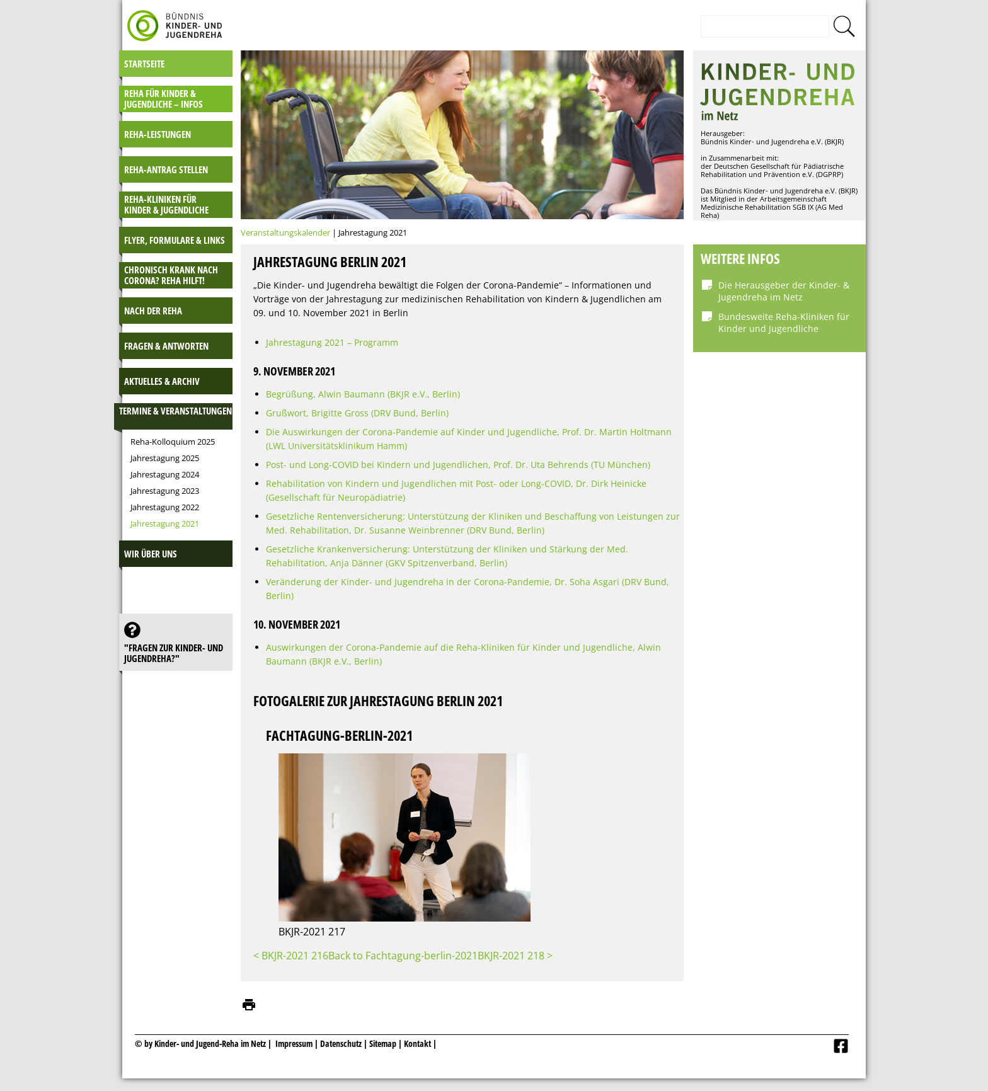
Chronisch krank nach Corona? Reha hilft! (171, 275)
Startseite (144, 63)
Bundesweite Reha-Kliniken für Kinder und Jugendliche (783, 322)
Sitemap (382, 1043)
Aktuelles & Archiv (162, 381)
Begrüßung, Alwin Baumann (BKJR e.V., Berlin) (363, 394)
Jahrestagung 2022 (164, 507)
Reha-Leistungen (157, 134)
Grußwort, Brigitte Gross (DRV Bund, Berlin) (357, 413)
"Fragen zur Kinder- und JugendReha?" (173, 652)
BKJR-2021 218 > (515, 955)
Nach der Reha (153, 310)
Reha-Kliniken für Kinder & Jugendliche (166, 204)
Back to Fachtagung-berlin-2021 (403, 955)
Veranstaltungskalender (285, 232)
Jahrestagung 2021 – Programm (332, 342)
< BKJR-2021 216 (290, 955)
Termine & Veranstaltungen (175, 410)
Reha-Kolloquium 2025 (172, 441)
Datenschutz (342, 1043)
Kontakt (417, 1043)
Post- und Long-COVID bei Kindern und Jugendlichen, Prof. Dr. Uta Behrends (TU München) (458, 465)
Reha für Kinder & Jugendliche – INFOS (163, 98)
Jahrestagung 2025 (164, 458)
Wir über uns (150, 553)
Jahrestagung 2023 (164, 490)
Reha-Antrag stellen (166, 169)
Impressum (294, 1043)
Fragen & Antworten (166, 346)
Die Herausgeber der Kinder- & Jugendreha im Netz (783, 291)
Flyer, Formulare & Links (174, 240)
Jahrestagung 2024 (164, 474)
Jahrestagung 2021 (164, 523)
